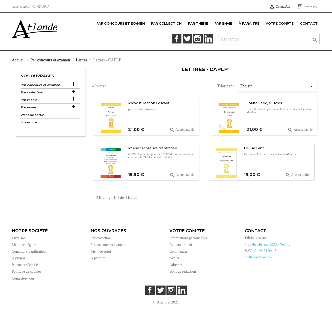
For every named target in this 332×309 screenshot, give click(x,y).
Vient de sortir (32, 115)
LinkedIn (208, 38)
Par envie (28, 107)
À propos (18, 258)
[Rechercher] (269, 39)
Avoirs (174, 258)
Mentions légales (24, 245)
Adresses (176, 265)
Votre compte (187, 230)
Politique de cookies (26, 271)
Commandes (178, 251)
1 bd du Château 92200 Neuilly (267, 244)
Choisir (277, 86)
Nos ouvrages (37, 76)
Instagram (197, 38)
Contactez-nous (23, 278)
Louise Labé (254, 148)
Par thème (29, 100)
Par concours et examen (40, 85)
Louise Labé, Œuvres (264, 103)
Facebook (176, 38)
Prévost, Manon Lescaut (148, 103)
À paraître (29, 122)
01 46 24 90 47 (265, 251)
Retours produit (180, 245)
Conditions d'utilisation (29, 251)
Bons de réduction (182, 271)
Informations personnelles (188, 238)
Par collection (32, 92)
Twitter (187, 38)
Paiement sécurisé (25, 265)
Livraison (19, 238)
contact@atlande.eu (259, 257)
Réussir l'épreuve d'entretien (152, 148)
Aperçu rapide (182, 130)
